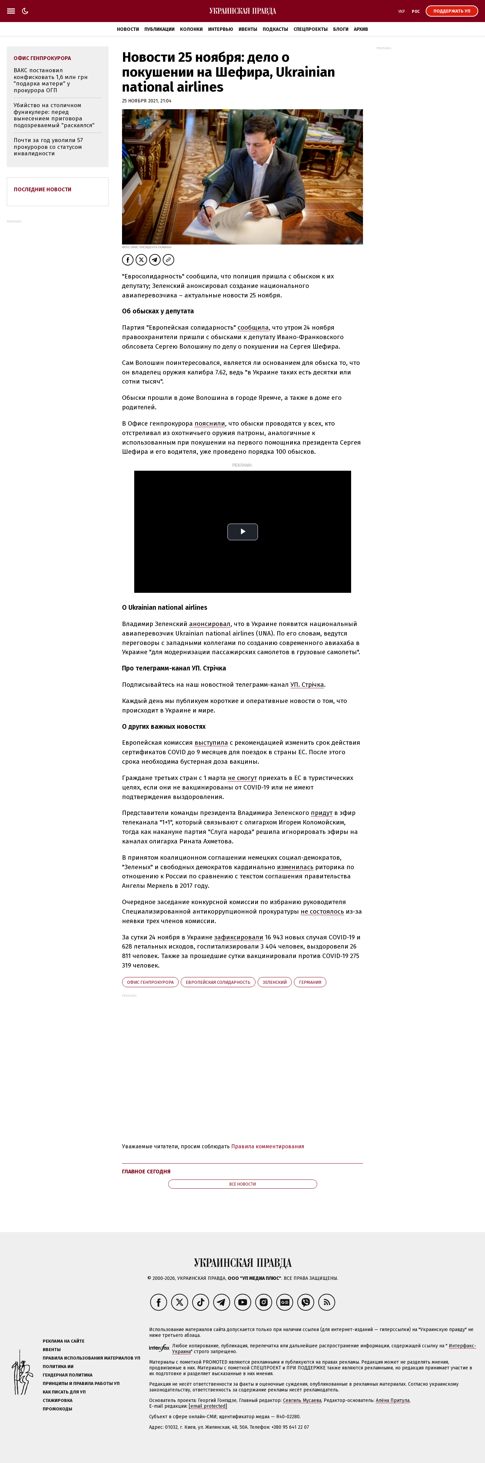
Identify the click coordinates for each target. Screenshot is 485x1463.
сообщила (253, 327)
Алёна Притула (392, 1400)
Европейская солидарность (218, 982)
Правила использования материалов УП (91, 1358)
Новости (128, 29)
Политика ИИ (58, 1366)
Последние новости (43, 189)
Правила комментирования (267, 1146)
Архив (361, 29)
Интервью (220, 29)
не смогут (242, 778)
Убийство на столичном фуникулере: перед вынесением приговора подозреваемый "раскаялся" (54, 115)
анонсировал (209, 624)
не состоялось (322, 911)
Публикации (159, 29)
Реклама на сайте (63, 1341)
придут (321, 813)
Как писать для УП (64, 1391)
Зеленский (275, 982)
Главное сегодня (146, 1171)
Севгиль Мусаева (302, 1400)
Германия (310, 982)
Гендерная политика (68, 1375)
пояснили (210, 423)
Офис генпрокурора (150, 982)
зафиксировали (238, 937)
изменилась (295, 867)
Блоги (340, 29)
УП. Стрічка (307, 684)
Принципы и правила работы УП (81, 1383)
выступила (211, 742)
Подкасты (275, 29)
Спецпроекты (311, 29)
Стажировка (58, 1400)
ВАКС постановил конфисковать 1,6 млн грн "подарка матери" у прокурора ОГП (51, 80)
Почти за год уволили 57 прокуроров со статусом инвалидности (48, 147)
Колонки (191, 29)
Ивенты (248, 29)
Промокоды (57, 1408)
